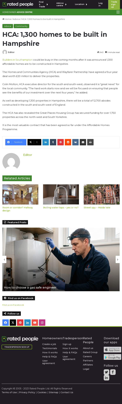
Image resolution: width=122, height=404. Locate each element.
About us (88, 348)
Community (21, 26)
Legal (86, 368)
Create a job (49, 344)
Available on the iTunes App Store (112, 349)
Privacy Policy (27, 392)
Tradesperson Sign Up (16, 347)
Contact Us (67, 392)
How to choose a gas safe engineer (30, 287)
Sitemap (53, 392)
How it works (50, 352)
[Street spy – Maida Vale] (102, 194)
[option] (61, 259)
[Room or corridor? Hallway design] (20, 194)
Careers (87, 356)
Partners (88, 360)
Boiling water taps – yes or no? (60, 207)
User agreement (48, 362)
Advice (16, 19)
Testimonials (49, 348)
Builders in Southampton (17, 59)
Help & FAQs (49, 356)
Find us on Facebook (13, 305)
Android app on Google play (112, 357)
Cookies (42, 392)
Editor (11, 52)
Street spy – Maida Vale (97, 207)
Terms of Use (9, 392)
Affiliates (88, 364)
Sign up (67, 344)
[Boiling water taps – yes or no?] (61, 194)
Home (6, 19)
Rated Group (90, 352)
